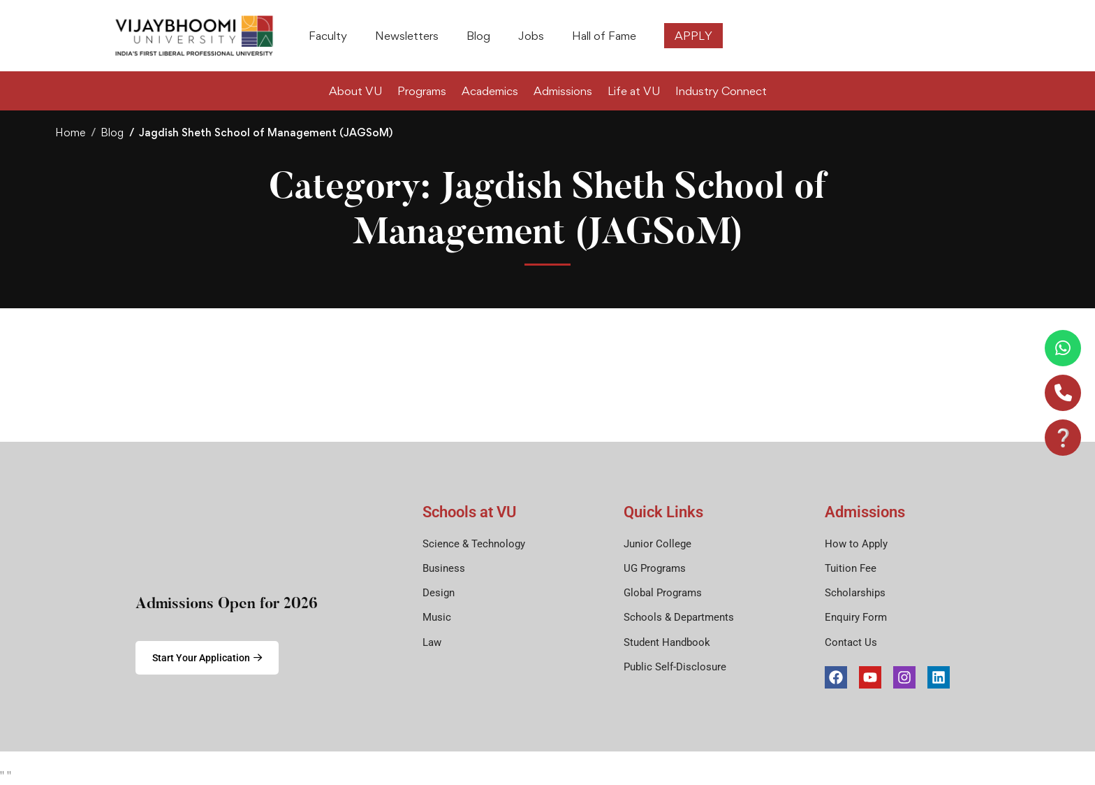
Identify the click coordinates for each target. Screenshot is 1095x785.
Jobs (531, 36)
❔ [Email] (1063, 437)
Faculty (328, 36)
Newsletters (407, 36)
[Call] (1063, 393)
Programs (421, 91)
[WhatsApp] (1063, 348)
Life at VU (634, 91)
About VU (355, 91)
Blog (478, 36)
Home (70, 132)
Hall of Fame (604, 36)
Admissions (563, 91)
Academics (490, 91)
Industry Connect (721, 91)
